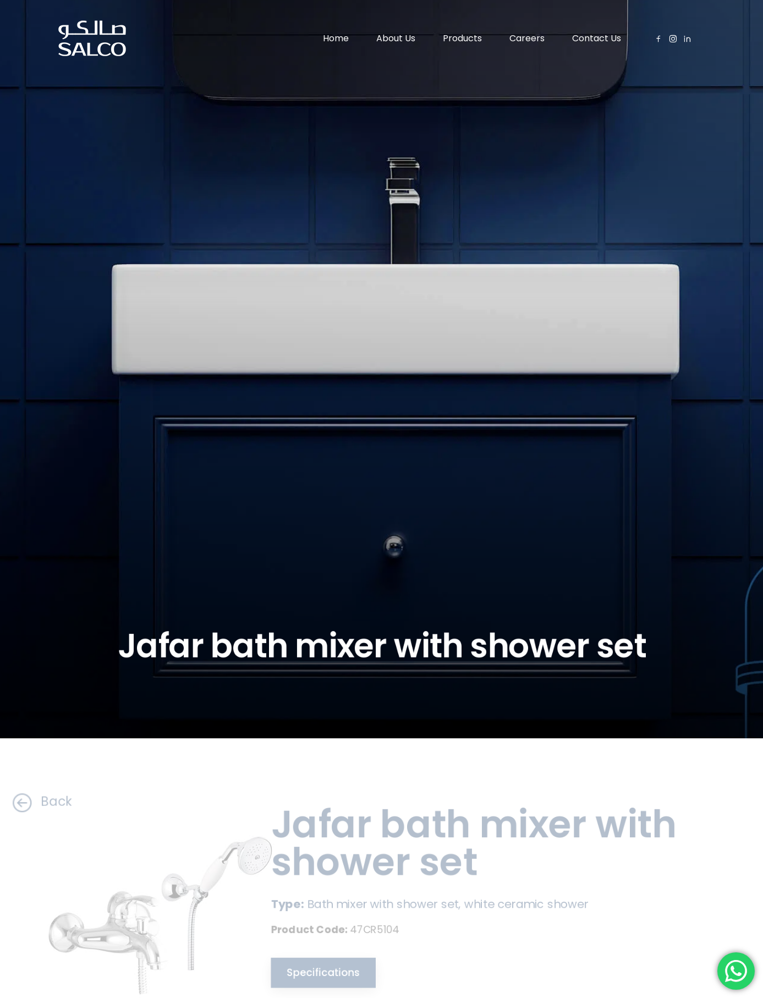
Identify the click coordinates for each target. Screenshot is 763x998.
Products (462, 38)
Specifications (316, 974)
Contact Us (596, 38)
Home (336, 38)
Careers (527, 38)
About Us (395, 38)
